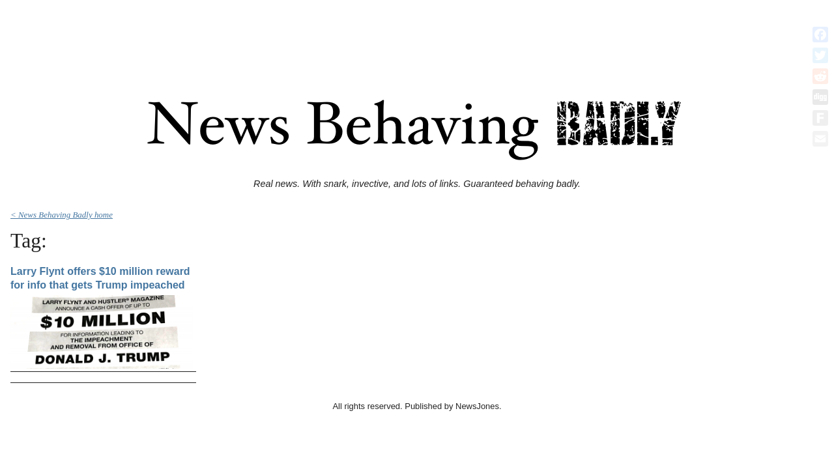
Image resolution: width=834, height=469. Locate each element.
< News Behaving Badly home (61, 215)
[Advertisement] (417, 34)
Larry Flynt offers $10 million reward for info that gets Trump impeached (100, 278)
